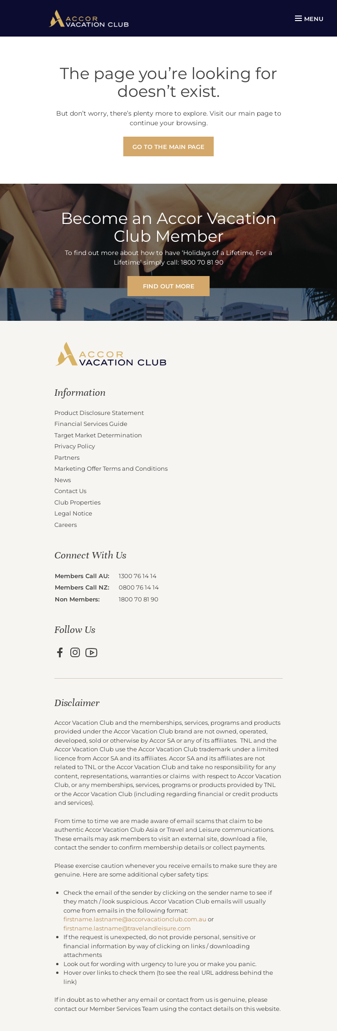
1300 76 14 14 (138, 575)
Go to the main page (168, 146)
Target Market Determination (98, 435)
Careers (65, 524)
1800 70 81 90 (138, 599)
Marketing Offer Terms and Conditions (111, 468)
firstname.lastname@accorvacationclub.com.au (134, 919)
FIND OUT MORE (169, 286)
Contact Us (70, 490)
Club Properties (77, 502)
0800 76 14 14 (139, 587)
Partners (66, 457)
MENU (309, 18)
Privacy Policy (74, 446)
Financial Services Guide (90, 423)
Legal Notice (73, 513)
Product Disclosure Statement (99, 412)
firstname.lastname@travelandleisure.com (127, 928)
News (62, 480)
